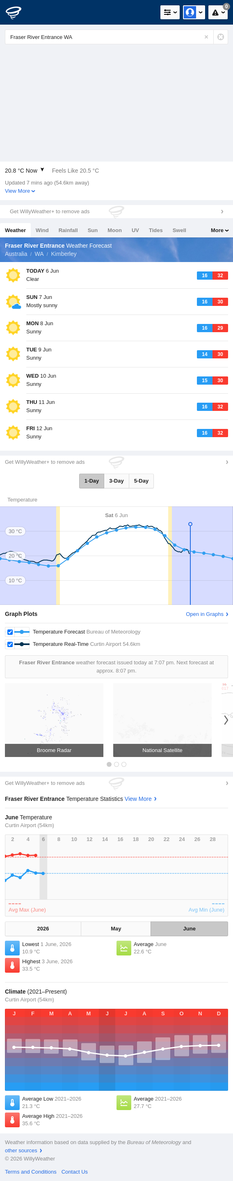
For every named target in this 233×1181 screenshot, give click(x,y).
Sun (93, 230)
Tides (156, 230)
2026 (43, 929)
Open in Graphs (205, 614)
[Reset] (206, 37)
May (116, 929)
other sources (21, 1150)
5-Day (141, 481)
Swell (179, 230)
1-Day (92, 481)
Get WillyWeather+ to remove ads (49, 211)
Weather (15, 230)
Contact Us (75, 1172)
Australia (16, 254)
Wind (42, 230)
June (189, 929)
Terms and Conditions (31, 1172)
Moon (114, 230)
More (217, 230)
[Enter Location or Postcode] (116, 37)
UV (135, 230)
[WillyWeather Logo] (18, 12)
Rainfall (68, 230)
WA (38, 254)
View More (17, 191)
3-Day (116, 481)
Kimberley (64, 254)
